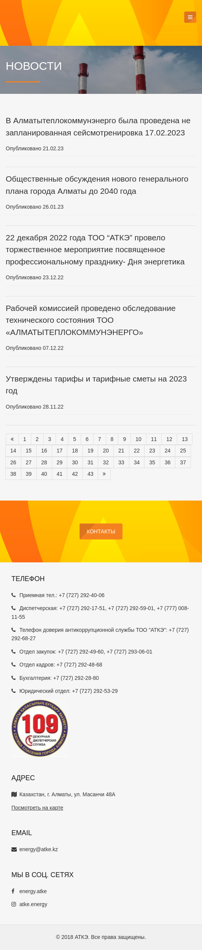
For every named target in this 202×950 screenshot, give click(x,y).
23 (152, 451)
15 (29, 451)
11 (154, 439)
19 (90, 451)
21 (121, 451)
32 (106, 462)
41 (60, 474)
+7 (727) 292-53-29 (95, 691)
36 (168, 462)
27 (29, 462)
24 (168, 451)
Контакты (101, 531)
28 (44, 462)
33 (121, 462)
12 (169, 439)
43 (90, 474)
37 (183, 462)
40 (44, 474)
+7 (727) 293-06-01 (129, 652)
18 (75, 451)
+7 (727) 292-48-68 (79, 665)
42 (75, 474)
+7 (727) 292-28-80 (76, 678)
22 (137, 451)
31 (90, 462)
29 (60, 462)
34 (137, 462)
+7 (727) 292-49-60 (80, 652)
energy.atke (29, 891)
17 (60, 451)
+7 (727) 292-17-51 (82, 608)
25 (183, 451)
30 (75, 462)
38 (13, 474)
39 (29, 474)
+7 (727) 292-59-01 (131, 608)
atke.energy (29, 904)
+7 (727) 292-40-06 (81, 595)
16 (44, 451)
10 (138, 439)
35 (152, 462)
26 (13, 462)
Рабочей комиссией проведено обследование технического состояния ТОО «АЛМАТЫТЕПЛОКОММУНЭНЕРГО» (91, 320)
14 (13, 451)
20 (106, 451)
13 (185, 439)
